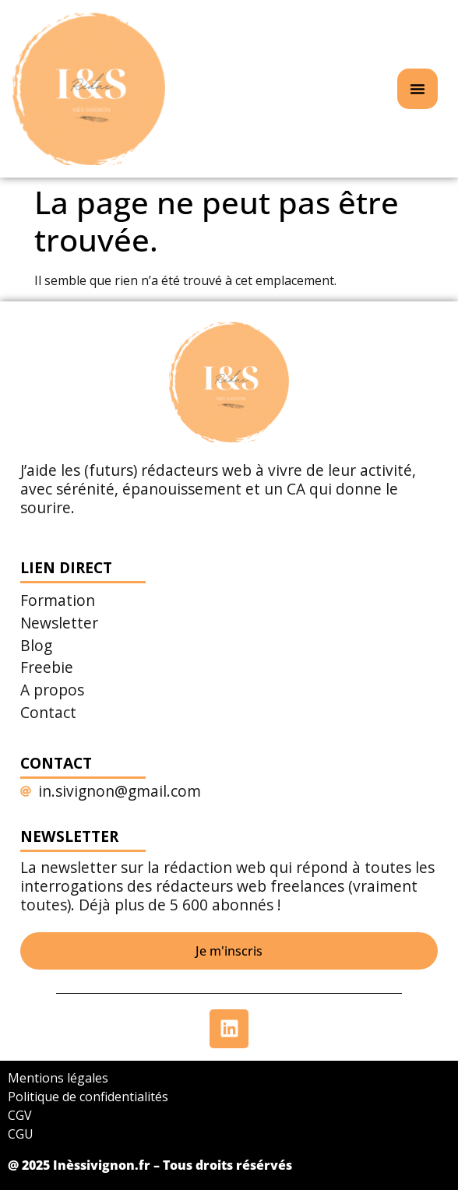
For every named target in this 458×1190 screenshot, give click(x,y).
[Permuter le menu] (417, 89)
